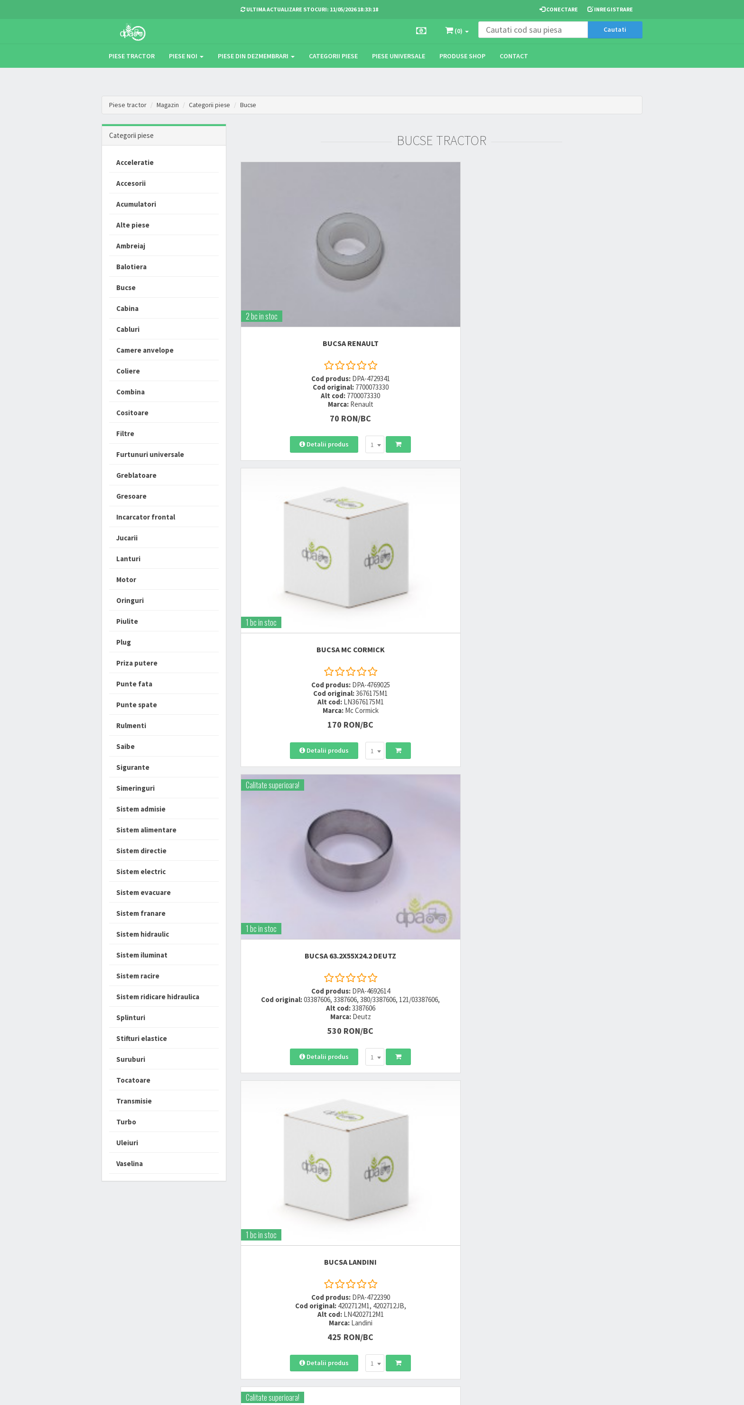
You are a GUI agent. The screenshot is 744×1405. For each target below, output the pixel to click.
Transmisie (134, 1100)
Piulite (127, 621)
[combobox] (326, 381)
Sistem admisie (141, 808)
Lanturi (128, 558)
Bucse (252, 104)
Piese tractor (132, 56)
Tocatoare (133, 1080)
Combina (130, 391)
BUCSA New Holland (580, 514)
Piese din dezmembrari (256, 56)
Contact (514, 56)
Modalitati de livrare (358, 1245)
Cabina (127, 308)
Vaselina (129, 1163)
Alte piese (132, 224)
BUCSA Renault (303, 271)
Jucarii (127, 537)
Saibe (125, 746)
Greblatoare (136, 475)
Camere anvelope (145, 350)
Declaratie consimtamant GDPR (458, 1307)
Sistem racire (137, 975)
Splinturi (130, 1017)
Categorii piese (333, 56)
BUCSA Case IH (441, 514)
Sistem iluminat (141, 954)
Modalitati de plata (357, 1257)
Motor (126, 579)
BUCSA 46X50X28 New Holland (302, 981)
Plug (123, 642)
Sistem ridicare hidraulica (157, 996)
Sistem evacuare (143, 892)
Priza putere (137, 662)
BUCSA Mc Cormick (441, 271)
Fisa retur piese (352, 1304)
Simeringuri (135, 788)
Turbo (126, 1121)
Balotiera (131, 266)
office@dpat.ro (264, 1304)
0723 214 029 (259, 1245)
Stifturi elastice (141, 1038)
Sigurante (132, 767)
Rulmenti (131, 725)
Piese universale (398, 56)
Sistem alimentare (146, 829)
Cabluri (128, 329)
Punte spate (136, 704)
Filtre (125, 433)
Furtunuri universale (150, 454)
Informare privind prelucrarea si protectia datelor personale (463, 1262)
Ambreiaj (130, 245)
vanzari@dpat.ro (266, 1291)
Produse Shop (462, 56)
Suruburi (130, 1059)
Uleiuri (127, 1142)
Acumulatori (136, 204)
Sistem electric (141, 871)
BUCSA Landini (302, 514)
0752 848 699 (259, 1257)
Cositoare (132, 412)
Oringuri (130, 600)
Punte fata (134, 683)
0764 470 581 (259, 1270)
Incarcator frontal (145, 516)
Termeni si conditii (449, 1245)
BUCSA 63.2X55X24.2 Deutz (580, 271)
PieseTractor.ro (174, 1390)
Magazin (168, 104)
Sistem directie (141, 850)
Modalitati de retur (356, 1270)
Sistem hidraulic (142, 934)
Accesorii (131, 183)
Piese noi (186, 56)
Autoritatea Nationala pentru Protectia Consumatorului (463, 1285)
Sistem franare (141, 913)
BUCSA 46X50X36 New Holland (580, 748)
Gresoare (131, 496)
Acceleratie (135, 162)
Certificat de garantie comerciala (359, 1287)
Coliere (128, 370)
